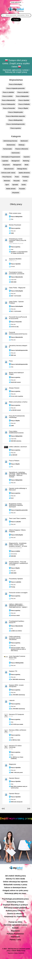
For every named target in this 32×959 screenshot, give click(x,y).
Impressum (15, 937)
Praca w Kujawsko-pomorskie (16, 88)
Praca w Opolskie (24, 100)
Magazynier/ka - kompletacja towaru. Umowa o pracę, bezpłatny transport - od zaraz (18, 545)
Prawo (17, 176)
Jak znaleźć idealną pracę (15, 876)
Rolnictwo (7, 180)
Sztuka (24, 184)
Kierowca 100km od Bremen (17, 730)
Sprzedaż (15, 184)
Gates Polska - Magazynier (17, 287)
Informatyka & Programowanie (11, 157)
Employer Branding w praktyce (15, 905)
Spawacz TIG (13, 671)
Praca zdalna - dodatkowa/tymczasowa (16, 432)
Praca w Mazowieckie (8, 100)
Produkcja (25, 176)
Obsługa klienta (22, 168)
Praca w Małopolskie (22, 96)
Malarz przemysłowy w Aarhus (18, 402)
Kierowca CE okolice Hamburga (15, 746)
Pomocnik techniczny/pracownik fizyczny (18, 333)
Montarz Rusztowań (15, 225)
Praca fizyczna (7, 176)
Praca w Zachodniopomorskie (15, 124)
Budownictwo (11, 144)
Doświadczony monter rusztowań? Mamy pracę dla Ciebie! (17, 240)
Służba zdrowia (10, 188)
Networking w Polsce (15, 902)
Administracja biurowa (10, 141)
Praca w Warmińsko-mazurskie (15, 116)
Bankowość (24, 141)
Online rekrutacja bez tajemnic (15, 882)
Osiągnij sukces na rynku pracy (15, 890)
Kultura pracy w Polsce (15, 911)
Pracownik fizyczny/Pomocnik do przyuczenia (18, 317)
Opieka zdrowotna (24, 172)
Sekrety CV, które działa (15, 879)
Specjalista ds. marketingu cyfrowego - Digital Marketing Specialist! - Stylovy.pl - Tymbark (18, 474)
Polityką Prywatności (19, 953)
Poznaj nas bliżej (15, 922)
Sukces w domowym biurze (15, 887)
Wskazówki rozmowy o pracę (15, 884)
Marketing (26, 160)
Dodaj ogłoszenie (16, 2)
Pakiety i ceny (15, 940)
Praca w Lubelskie (8, 92)
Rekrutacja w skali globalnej (15, 908)
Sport (7, 184)
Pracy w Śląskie (23, 108)
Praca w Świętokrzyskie (15, 112)
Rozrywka (17, 180)
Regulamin (15, 931)
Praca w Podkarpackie (8, 104)
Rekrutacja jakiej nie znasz (15, 893)
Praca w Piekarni (14, 460)
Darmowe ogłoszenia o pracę (15, 925)
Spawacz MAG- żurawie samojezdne (16, 685)
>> (28, 808)
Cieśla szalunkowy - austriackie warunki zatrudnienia (15, 638)
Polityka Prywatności (15, 934)
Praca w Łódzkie (8, 96)
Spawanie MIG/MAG (15, 259)
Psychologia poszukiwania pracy (15, 899)
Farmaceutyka (7, 149)
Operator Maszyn (14, 778)
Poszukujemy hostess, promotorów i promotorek (16, 273)
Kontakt (15, 928)
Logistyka (5, 160)
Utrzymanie (6, 164)
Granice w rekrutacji (15, 913)
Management (15, 160)
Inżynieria (27, 157)
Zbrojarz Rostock (14, 388)
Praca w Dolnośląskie (15, 84)
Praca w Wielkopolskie (15, 120)
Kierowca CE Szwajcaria (16, 714)
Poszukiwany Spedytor (16, 578)
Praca (11, 361)
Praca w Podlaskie (24, 104)
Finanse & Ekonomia (21, 149)
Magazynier (12, 764)
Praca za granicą (15, 128)
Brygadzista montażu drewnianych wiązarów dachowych (16, 505)
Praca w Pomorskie (9, 108)
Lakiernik (12, 700)
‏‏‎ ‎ (18, 5)
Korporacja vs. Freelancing (15, 916)
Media (26, 164)
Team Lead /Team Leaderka (17, 518)
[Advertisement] (16, 39)
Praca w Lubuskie (22, 92)
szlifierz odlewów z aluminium (18, 446)
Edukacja (21, 144)
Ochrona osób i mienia (8, 172)
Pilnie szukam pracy (15, 213)
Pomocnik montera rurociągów (18, 592)
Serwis (25, 180)
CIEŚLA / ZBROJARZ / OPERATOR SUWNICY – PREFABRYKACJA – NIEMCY (18, 606)
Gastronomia (16, 152)
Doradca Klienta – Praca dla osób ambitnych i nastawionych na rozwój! (18, 563)
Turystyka (22, 188)
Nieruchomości (9, 168)
